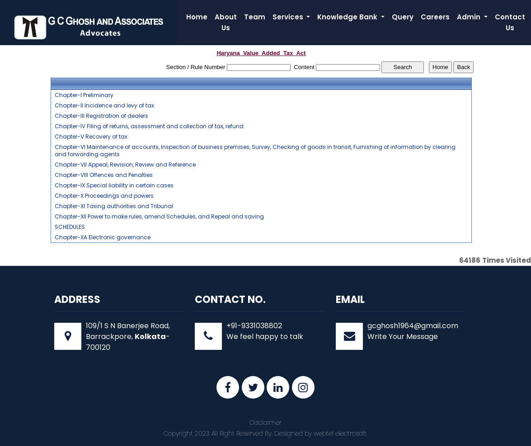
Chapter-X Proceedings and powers (104, 196)
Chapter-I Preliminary (84, 95)
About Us (226, 22)
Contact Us (510, 22)
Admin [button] (469, 17)
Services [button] (289, 17)
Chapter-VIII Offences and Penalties (104, 175)
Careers (435, 17)
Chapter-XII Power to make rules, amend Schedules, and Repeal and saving (159, 216)
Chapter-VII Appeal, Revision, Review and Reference (125, 164)
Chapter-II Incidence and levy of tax (104, 105)
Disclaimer (265, 422)
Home (196, 17)
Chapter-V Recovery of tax (91, 136)
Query (403, 17)
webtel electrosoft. (340, 433)
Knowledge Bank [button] (348, 17)
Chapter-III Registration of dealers (101, 116)
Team (254, 17)
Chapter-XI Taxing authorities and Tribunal (114, 206)
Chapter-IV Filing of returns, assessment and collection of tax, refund (149, 126)
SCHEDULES (70, 227)
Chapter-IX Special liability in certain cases (114, 185)
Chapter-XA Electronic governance (102, 237)
